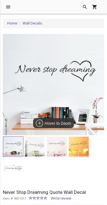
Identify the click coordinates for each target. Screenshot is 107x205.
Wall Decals (32, 23)
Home (12, 23)
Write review (61, 198)
